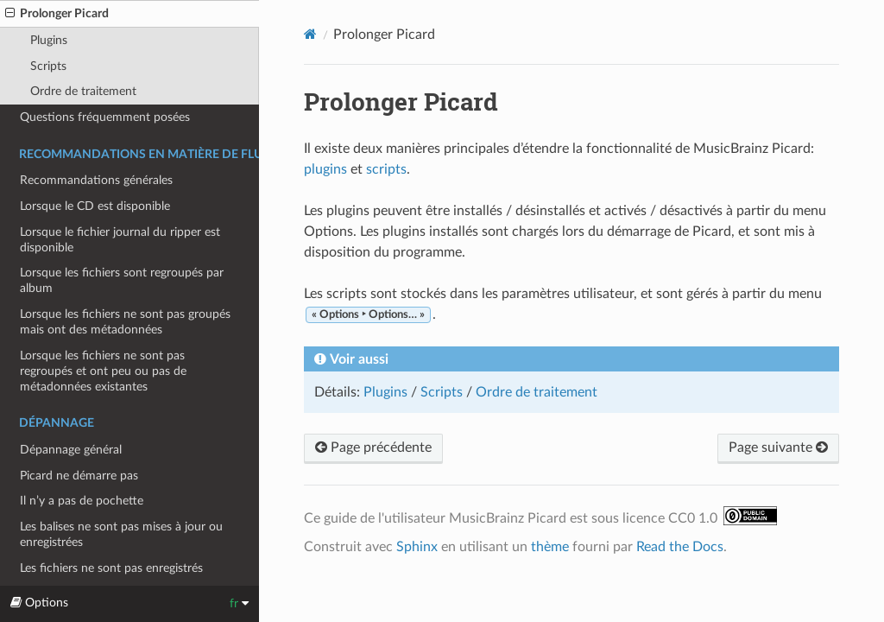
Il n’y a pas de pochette (81, 500)
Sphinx (417, 547)
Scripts (48, 66)
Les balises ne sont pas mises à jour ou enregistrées (121, 534)
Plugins (48, 40)
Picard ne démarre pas (79, 475)
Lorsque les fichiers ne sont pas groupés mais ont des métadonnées (125, 322)
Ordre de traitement (83, 91)
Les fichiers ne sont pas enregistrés (111, 568)
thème (550, 547)
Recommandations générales (96, 180)
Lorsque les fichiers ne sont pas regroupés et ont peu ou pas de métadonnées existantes (103, 371)
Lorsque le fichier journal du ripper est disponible (120, 239)
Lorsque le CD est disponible (95, 206)
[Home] (310, 34)
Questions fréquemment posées (105, 117)
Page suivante (778, 447)
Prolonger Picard (57, 14)
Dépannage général (71, 449)
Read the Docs (679, 547)
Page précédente (373, 447)
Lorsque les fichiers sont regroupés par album (122, 280)
